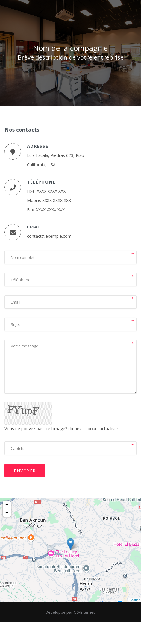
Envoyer (25, 471)
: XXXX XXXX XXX (50, 191)
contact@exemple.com (49, 236)
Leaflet (135, 600)
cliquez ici (77, 428)
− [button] (7, 512)
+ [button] (7, 505)
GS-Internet (84, 612)
